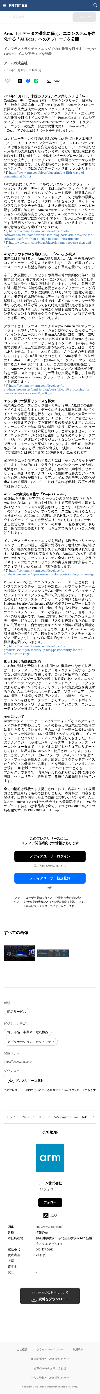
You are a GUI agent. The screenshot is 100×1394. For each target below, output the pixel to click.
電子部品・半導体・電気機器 (27, 1032)
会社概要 (22, 1349)
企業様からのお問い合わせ (50, 1368)
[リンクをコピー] (57, 80)
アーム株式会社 (58, 1117)
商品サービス (16, 1011)
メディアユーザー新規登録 (50, 878)
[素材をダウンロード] (48, 80)
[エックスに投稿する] (20, 80)
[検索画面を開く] (95, 5)
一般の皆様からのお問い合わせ (50, 1378)
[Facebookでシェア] (28, 80)
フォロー (50, 1202)
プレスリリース (31, 1117)
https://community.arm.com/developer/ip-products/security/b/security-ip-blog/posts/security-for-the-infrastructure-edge (43, 649)
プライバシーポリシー (50, 1349)
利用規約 (78, 1349)
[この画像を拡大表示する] (19, 953)
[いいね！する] (7, 80)
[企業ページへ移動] (50, 1159)
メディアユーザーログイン (50, 856)
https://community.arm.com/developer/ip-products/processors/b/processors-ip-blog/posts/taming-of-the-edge (49, 572)
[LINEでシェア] (36, 80)
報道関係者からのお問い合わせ (50, 1359)
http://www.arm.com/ (49, 1226)
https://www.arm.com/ (18, 1061)
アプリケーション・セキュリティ (31, 1042)
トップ (11, 1117)
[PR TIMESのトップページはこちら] (18, 5)
